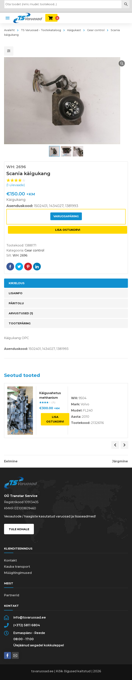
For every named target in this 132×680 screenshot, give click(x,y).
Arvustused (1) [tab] (21, 313)
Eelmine (11, 461)
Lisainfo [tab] (15, 293)
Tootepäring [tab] (20, 323)
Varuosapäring (66, 216)
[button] (122, 63)
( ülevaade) (15, 185)
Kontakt (10, 560)
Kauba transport (17, 566)
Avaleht (9, 30)
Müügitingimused (18, 573)
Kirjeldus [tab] (17, 283)
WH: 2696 (20, 255)
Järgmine (120, 461)
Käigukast (74, 30)
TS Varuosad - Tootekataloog (41, 30)
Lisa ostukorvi (67, 230)
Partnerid (11, 595)
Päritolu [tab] (16, 303)
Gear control (96, 30)
